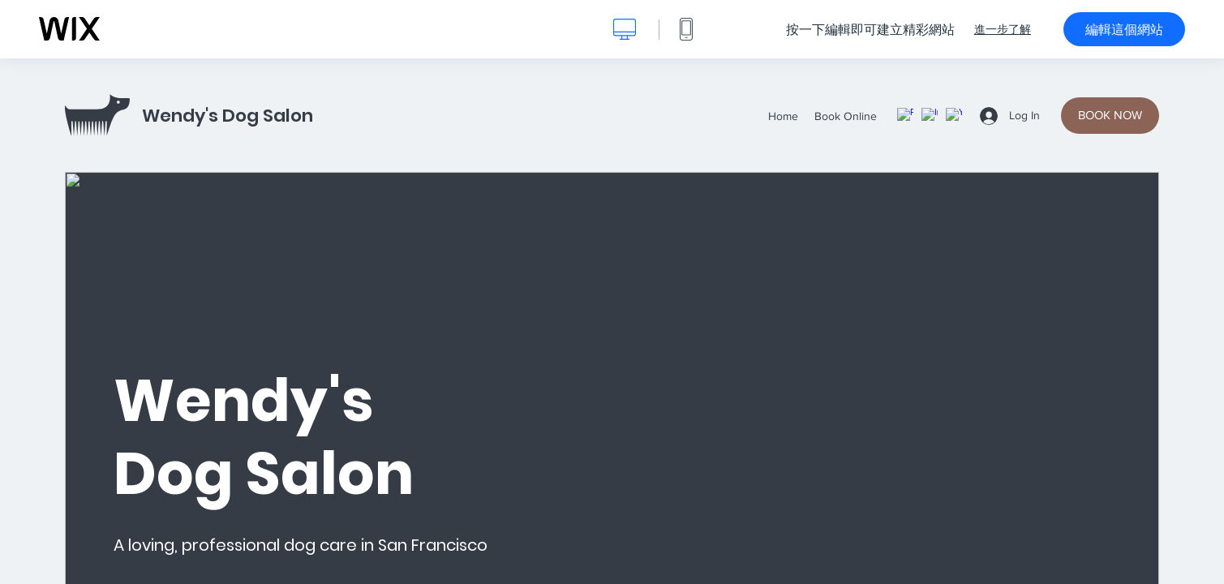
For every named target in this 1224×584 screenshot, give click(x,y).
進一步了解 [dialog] (1002, 29)
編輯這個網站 (1124, 29)
